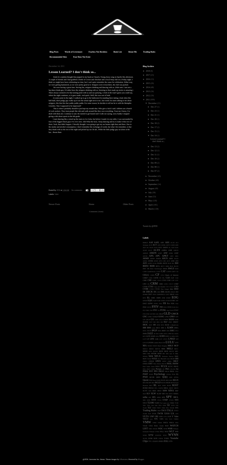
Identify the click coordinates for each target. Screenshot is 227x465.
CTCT (171, 284)
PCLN (164, 366)
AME (170, 250)
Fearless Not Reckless (98, 52)
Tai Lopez (163, 403)
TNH (163, 408)
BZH (176, 268)
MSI (148, 353)
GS (152, 319)
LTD (163, 342)
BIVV (163, 266)
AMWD (145, 253)
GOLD (155, 317)
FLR (173, 307)
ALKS (145, 250)
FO (159, 310)
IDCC (158, 328)
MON (161, 351)
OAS (168, 359)
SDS (149, 391)
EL (148, 297)
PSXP (151, 374)
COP (172, 280)
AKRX (165, 247)
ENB (163, 298)
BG (173, 263)
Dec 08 (154, 167)
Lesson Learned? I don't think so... (72, 72)
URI (156, 416)
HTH (158, 325)
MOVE (171, 351)
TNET (159, 408)
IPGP (154, 330)
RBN (167, 380)
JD (154, 333)
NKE (176, 356)
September (152, 184)
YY (150, 441)
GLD (167, 313)
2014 (148, 87)
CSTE (166, 284)
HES (158, 322)
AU (164, 261)
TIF (168, 405)
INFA (176, 328)
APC (157, 255)
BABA (159, 263)
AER (176, 245)
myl (171, 353)
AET (144, 247)
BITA (158, 266)
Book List (118, 52)
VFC (156, 419)
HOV (150, 325)
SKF (176, 391)
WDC (160, 429)
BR (148, 268)
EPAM (145, 300)
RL (155, 385)
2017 (148, 75)
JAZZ (150, 333)
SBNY (171, 388)
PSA (176, 371)
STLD (159, 400)
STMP (165, 400)
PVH (173, 374)
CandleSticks (151, 271)
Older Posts (128, 204)
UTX (165, 416)
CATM (168, 271)
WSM (145, 435)
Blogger (141, 459)
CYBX (151, 289)
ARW (171, 258)
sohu (145, 397)
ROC (159, 385)
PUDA (168, 374)
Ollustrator (124, 459)
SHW (165, 391)
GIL (157, 314)
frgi (168, 310)
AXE (173, 261)
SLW (153, 393)
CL (163, 278)
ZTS (170, 441)
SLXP (159, 394)
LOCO (145, 342)
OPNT (164, 361)
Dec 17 (154, 127)
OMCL (145, 361)
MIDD (145, 351)
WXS (165, 435)
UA (172, 413)
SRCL (175, 397)
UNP (152, 416)
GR (144, 319)
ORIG (170, 361)
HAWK (145, 322)
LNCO (165, 339)
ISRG (172, 331)
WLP (167, 432)
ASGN (176, 258)
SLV (148, 393)
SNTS (171, 394)
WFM (165, 429)
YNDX (160, 438)
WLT (171, 431)
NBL (176, 353)
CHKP (145, 278)
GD (151, 314)
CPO (144, 284)
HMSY (175, 322)
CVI (167, 287)
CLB (168, 278)
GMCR (174, 313)
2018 (148, 71)
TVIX (154, 414)
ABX (167, 242)
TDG (148, 405)
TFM (164, 405)
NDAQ (145, 356)
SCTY (145, 391)
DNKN (172, 292)
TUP (149, 413)
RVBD (145, 388)
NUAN (163, 359)
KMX (153, 336)
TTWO (176, 410)
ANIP (176, 253)
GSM (156, 319)
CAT (163, 271)
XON (155, 438)
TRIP (159, 410)
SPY (169, 397)
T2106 (150, 402)
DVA (154, 294)
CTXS (150, 287)
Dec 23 (154, 111)
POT (151, 371)
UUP (169, 417)
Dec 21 (154, 115)
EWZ (145, 303)
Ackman (145, 245)
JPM (169, 333)
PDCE (176, 366)
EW (177, 300)
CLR (176, 278)
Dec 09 (154, 163)
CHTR (155, 278)
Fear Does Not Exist (81, 57)
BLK (171, 266)
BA (155, 263)
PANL (169, 364)
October (151, 180)
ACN (150, 245)
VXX (151, 426)
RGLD (158, 382)
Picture (159, 369)
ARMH (146, 258)
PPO (156, 371)
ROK (164, 385)
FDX (172, 303)
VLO (170, 419)
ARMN (152, 258)
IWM (145, 334)
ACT (155, 245)
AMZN (152, 253)
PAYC (157, 366)
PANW (175, 364)
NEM (151, 356)
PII (164, 369)
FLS (177, 307)
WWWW (158, 435)
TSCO (163, 410)
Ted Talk (154, 405)
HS (154, 325)
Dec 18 (154, 123)
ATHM (150, 261)
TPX (176, 408)
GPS (177, 317)
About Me (132, 52)
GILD (161, 314)
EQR (158, 300)
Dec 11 (154, 155)
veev (151, 419)
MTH (160, 354)
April (150, 205)
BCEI (165, 263)
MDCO (145, 349)
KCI (173, 333)
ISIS (167, 331)
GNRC (150, 317)
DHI (158, 292)
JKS (157, 333)
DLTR (167, 292)
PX (177, 374)
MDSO (151, 349)
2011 (148, 100)
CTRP (176, 284)
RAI (150, 380)
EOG (175, 297)
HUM (167, 325)
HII (162, 322)
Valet (56, 194)
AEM (173, 245)
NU (159, 359)
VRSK (160, 422)
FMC (147, 310)
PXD (145, 377)
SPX (163, 397)
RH (172, 383)
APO (171, 256)
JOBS (161, 333)
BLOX (176, 266)
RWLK (151, 388)
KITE (148, 336)
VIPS (161, 419)
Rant (154, 380)
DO (177, 292)
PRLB (167, 371)
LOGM (150, 343)
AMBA (164, 250)
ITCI (176, 331)
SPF (149, 397)
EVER (168, 300)
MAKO (150, 346)
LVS (176, 343)
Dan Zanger (165, 289)
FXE (147, 314)
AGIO (151, 247)
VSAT (145, 426)
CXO (176, 287)
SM (163, 394)
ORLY (175, 361)
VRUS (171, 423)
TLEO (145, 408)
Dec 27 (154, 107)
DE (144, 292)
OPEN (158, 361)
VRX (176, 422)
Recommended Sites (58, 57)
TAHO (156, 403)
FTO (144, 314)
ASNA (145, 261)
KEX (176, 333)
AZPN (150, 263)
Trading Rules (149, 52)
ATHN (156, 261)
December (152, 103)
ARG (176, 256)
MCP (176, 346)
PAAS (159, 364)
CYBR (145, 289)
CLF (172, 278)
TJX (177, 405)
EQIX (150, 300)
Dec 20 (154, 119)
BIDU (146, 266)
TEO (160, 405)
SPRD (159, 397)
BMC (144, 268)
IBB (144, 328)
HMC (170, 322)
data (171, 289)
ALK (176, 247)
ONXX (151, 361)
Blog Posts (54, 52)
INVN (149, 331)
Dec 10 (154, 159)
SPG (154, 397)
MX (167, 353)
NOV (145, 359)
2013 (148, 91)
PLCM (172, 369)
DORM (145, 294)
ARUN (165, 258)
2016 (148, 79)
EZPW (150, 303)
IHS (162, 328)
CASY (158, 271)
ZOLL (166, 441)
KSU (167, 336)
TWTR (160, 413)
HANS (171, 319)
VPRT (154, 422)
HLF (165, 322)
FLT (144, 310)
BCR (169, 263)
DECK (149, 291)
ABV (162, 243)
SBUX (176, 388)
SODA (175, 394)
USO (161, 417)
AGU (160, 247)
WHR (170, 429)
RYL (156, 388)
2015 (148, 83)
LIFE (152, 339)
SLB (144, 394)
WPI (176, 432)
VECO (145, 419)
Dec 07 (154, 171)
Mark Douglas (162, 346)
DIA (162, 292)
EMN (158, 298)
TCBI (176, 403)
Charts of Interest (171, 275)
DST (150, 294)
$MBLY (145, 242)
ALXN (156, 250)
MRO (145, 353)
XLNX (145, 438)
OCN (172, 359)
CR (148, 284)
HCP (150, 322)
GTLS (161, 319)
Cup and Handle (159, 287)
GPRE (167, 317)
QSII (170, 377)
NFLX (157, 356)
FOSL (163, 310)
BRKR (165, 268)
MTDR (153, 354)
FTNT (176, 310)
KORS (162, 336)
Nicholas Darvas (167, 356)
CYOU (157, 289)
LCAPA (172, 336)
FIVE (169, 307)
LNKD (171, 338)
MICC (176, 349)
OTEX (145, 364)
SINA (171, 390)
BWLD (171, 268)
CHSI (150, 278)
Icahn (153, 328)
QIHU (158, 377)
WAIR (161, 426)
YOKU (166, 438)
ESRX (163, 300)
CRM (154, 283)
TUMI (145, 413)
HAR (176, 319)
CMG (145, 280)
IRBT (164, 331)
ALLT (150, 250)
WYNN (173, 434)
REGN (175, 380)
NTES (154, 359)
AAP (151, 242)
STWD (171, 400)
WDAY (155, 429)
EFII (176, 294)
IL (165, 328)
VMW (147, 422)
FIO (161, 307)
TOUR (172, 408)
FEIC (145, 307)
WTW (150, 435)
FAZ (160, 303)
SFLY (159, 391)
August (151, 188)
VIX (166, 419)
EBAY (172, 294)
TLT (149, 408)
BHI (176, 263)
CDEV (173, 271)
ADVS (168, 245)
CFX (162, 275)
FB (164, 303)
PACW (164, 364)
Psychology (159, 374)
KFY (144, 336)
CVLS (171, 287)
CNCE (159, 280)
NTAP (149, 359)
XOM (150, 438)
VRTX (165, 423)
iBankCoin (174, 325)
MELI (170, 348)
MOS (166, 351)
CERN (152, 275)
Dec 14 (154, 135)
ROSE (169, 385)
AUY (168, 261)
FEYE (149, 307)
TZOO (167, 413)
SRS (144, 400)
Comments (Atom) (96, 211)
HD (154, 322)
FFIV (155, 306)
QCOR (151, 377)
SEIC (154, 391)
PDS (144, 369)
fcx (168, 303)
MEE (163, 349)
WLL (162, 432)
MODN (155, 351)
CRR (161, 284)
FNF (151, 310)
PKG (167, 369)
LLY (160, 339)
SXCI (145, 403)
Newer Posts (54, 204)
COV (176, 280)
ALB (172, 247)
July (150, 192)
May (150, 201)
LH (148, 339)
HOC (145, 324)
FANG (156, 303)
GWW (165, 320)
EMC (153, 298)
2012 (148, 96)
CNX (164, 280)
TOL (167, 408)
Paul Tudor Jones (149, 366)
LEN (176, 336)
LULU (170, 342)
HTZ (162, 325)
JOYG (166, 333)
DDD (176, 289)
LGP (144, 339)
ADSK (163, 245)
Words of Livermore (73, 52)
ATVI (160, 261)
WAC (156, 426)
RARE (158, 380)
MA (145, 345)
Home (91, 204)
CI (160, 278)
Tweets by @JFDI (150, 226)
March (151, 209)
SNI (166, 394)
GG (154, 314)
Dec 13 (154, 146)
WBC (150, 429)
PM (177, 369)
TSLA (170, 410)
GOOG (161, 316)
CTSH (145, 287)
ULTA (146, 416)
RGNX (163, 383)
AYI (176, 261)
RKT (150, 385)
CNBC (154, 280)
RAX (163, 380)
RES (153, 383)
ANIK (171, 253)
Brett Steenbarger (156, 268)
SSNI (148, 400)
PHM (153, 369)
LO (177, 339)
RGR (168, 383)
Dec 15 (154, 131)
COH (169, 280)
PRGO (161, 371)
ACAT (172, 242)
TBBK (172, 403)
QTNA (176, 377)
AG (148, 247)
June (150, 197)
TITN (173, 405)
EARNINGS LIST (163, 294)
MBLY (170, 346)
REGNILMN (147, 383)
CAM (145, 271)
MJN (150, 351)
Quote (146, 380)
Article (158, 258)
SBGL (166, 388)
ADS (159, 245)
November (152, 176)
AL (170, 247)
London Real (157, 342)
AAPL (156, 242)
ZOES (161, 441)
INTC (145, 331)
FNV (155, 310)
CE (177, 271)
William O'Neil (154, 431)
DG (155, 292)
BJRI (167, 266)
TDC (144, 405)
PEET (149, 369)
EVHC (172, 301)
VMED (176, 419)
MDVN (157, 349)
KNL (157, 336)
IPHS (159, 331)
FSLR (171, 310)
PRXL (172, 371)
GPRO (172, 316)
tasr (168, 403)
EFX (144, 298)
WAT (167, 426)
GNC (145, 316)
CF (157, 274)
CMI (149, 280)
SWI (176, 400)
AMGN (175, 250)
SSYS (153, 400)
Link (157, 339)
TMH (154, 408)
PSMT (145, 374)
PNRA (145, 371)
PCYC (170, 366)
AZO (145, 263)
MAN (155, 346)
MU (163, 353)
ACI (177, 242)
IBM (149, 328)
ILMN (170, 327)
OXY (150, 364)
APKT (165, 255)
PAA (154, 364)
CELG (146, 275)
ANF (165, 253)
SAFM (160, 388)
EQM (155, 300)
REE (170, 380)
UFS (176, 413)
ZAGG (155, 441)
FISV (165, 307)
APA (151, 255)
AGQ (156, 247)
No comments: (77, 190)
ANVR (145, 256)
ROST (175, 385)
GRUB (148, 319)
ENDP (168, 298)
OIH (176, 359)
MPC (176, 351)
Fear (176, 303)
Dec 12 (154, 151)
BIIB (152, 266)
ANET (160, 253)
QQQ (164, 377)
